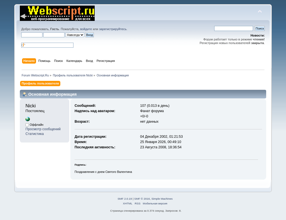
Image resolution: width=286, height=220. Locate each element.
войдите (86, 29)
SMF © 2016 (142, 198)
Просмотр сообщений (43, 129)
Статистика (34, 134)
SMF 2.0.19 (125, 198)
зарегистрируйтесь (113, 29)
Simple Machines (162, 198)
